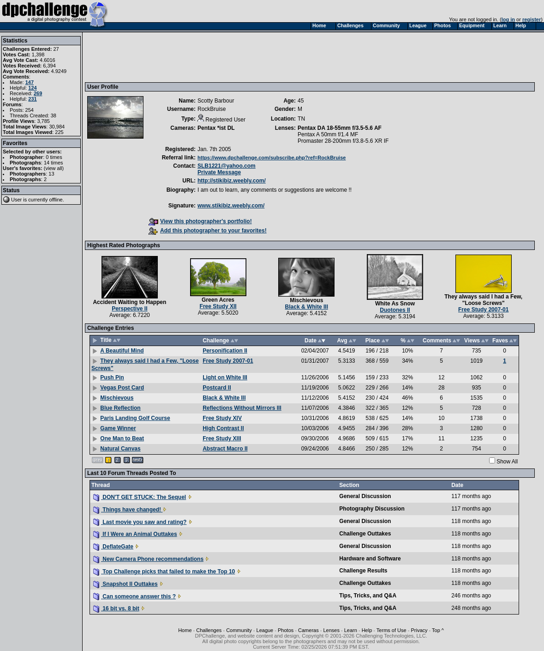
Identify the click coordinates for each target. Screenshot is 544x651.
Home (184, 630)
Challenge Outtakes (365, 533)
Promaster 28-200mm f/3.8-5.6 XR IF (343, 141)
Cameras (308, 630)
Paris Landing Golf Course (135, 418)
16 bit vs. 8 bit (116, 608)
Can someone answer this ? (134, 596)
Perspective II (129, 308)
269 (38, 93)
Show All (507, 461)
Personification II (225, 350)
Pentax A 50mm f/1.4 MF (328, 134)
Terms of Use (392, 630)
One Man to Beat (122, 438)
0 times (54, 157)
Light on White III (225, 377)
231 (32, 99)
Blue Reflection (120, 408)
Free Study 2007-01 (483, 309)
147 (29, 82)
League (265, 630)
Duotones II (395, 310)
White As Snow (395, 303)
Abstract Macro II (225, 448)
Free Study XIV (222, 418)
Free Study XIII (222, 438)
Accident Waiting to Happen (129, 302)
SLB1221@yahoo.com (226, 166)
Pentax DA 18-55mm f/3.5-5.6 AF (340, 128)
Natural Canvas (120, 448)
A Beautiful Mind (121, 350)
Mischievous (306, 300)
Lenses (331, 630)
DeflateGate (113, 546)
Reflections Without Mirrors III (242, 408)
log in (508, 19)
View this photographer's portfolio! (200, 221)
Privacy (419, 630)
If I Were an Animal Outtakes (135, 534)
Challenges (208, 630)
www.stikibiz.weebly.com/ (230, 205)
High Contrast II (223, 428)
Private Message (219, 172)
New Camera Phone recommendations (148, 559)
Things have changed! (127, 509)
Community (239, 630)
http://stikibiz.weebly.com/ (231, 180)
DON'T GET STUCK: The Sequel (139, 497)
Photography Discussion (371, 508)
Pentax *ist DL (216, 128)
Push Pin (112, 377)
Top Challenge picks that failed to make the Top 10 (164, 571)
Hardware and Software (370, 558)
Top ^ (438, 630)
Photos (285, 630)
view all (54, 168)
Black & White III (306, 307)
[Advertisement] (255, 57)
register (531, 19)
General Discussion (365, 496)
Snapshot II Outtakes (125, 584)
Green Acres (218, 300)
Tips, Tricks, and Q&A (367, 595)
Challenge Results (363, 570)
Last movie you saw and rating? (139, 522)
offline (56, 199)
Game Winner (118, 428)
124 (32, 88)
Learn (350, 630)
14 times (53, 162)
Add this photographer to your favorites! (208, 230)
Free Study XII (218, 306)
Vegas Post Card (122, 387)
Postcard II (217, 387)
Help (367, 630)
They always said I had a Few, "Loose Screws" (483, 299)
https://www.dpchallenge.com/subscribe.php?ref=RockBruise (271, 157)
